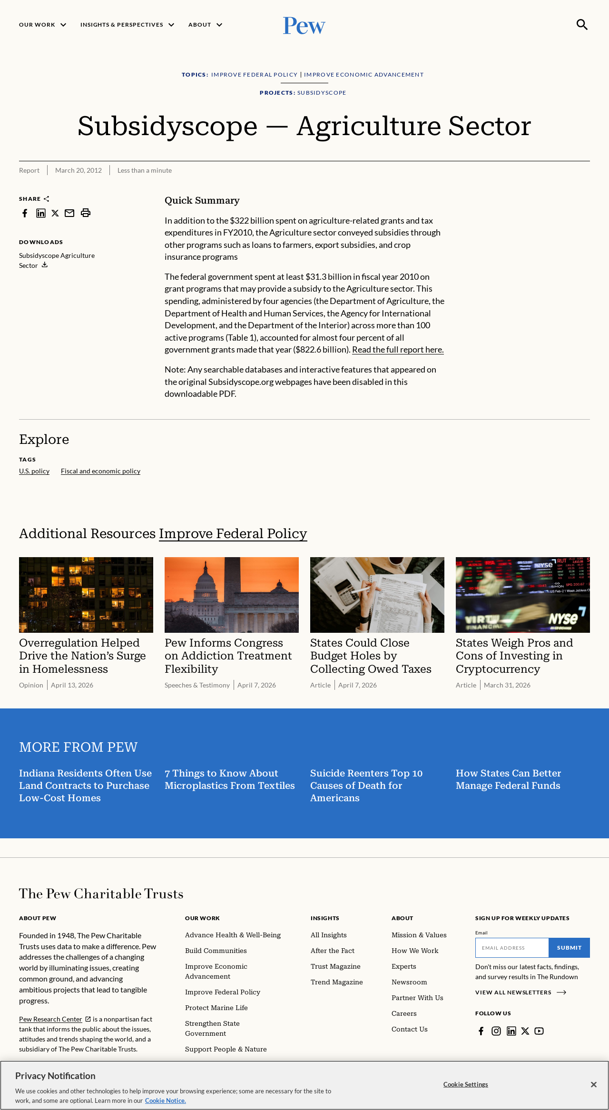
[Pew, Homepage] (304, 24)
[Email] (512, 948)
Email (481, 932)
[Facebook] (481, 1031)
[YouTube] (539, 1031)
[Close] (593, 1095)
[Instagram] (496, 1031)
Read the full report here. (398, 349)
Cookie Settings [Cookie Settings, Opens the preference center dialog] (465, 1095)
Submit (569, 947)
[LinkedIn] (511, 1031)
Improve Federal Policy (233, 533)
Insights (325, 918)
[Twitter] (525, 1031)
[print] (85, 213)
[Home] (101, 893)
